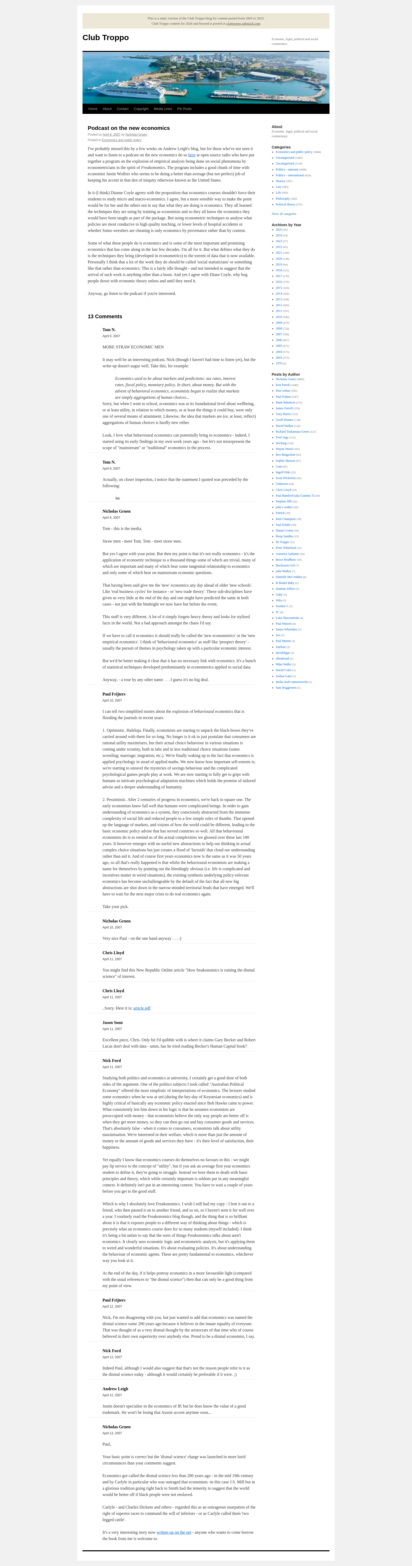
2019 (279, 264)
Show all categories (284, 214)
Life (278, 192)
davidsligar (283, 653)
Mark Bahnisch (285, 402)
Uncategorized (285, 158)
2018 (279, 270)
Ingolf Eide (283, 472)
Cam (279, 466)
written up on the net (174, 1532)
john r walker (284, 507)
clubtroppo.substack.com (243, 23)
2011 (279, 311)
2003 (279, 357)
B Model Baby (285, 583)
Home (92, 109)
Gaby (279, 594)
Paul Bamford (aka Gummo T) (295, 495)
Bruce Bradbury (286, 559)
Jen (278, 635)
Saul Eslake (283, 525)
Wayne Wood (284, 449)
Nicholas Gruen (136, 134)
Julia (279, 600)
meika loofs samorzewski (292, 682)
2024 (279, 235)
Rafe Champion (286, 519)
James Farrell (284, 408)
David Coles (284, 670)
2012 (279, 305)
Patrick (280, 513)
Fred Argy (282, 437)
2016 (279, 282)
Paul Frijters (283, 397)
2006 (279, 340)
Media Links (163, 109)
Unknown (282, 484)
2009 (279, 323)
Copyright (141, 109)
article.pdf (142, 1008)
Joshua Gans (284, 676)
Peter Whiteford (286, 548)
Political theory (285, 204)
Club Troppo (106, 37)
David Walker (284, 426)
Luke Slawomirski (287, 618)
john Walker (283, 571)
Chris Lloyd (283, 490)
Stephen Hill (284, 501)
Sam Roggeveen (286, 687)
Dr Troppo (282, 542)
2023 (279, 241)
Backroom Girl (285, 565)
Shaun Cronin (284, 530)
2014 (279, 293)
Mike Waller (284, 664)
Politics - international (290, 175)
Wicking (281, 443)
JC (277, 612)
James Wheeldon (286, 629)
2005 (279, 346)
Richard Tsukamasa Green (292, 431)
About (107, 109)
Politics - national (287, 169)
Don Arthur (283, 390)
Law (278, 187)
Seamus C (282, 606)
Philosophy (283, 198)
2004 (279, 352)
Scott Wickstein (286, 478)
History (280, 181)
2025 (279, 229)
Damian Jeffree (285, 589)
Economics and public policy (121, 140)
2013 (279, 299)
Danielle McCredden (289, 577)
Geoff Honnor (284, 420)
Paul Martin (283, 641)
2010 (279, 317)
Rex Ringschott (285, 454)
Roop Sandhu (284, 536)
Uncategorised (285, 163)
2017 (279, 276)
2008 (279, 328)
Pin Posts (184, 109)
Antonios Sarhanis (287, 554)
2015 (279, 288)
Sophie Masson (285, 461)
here (192, 155)
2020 (279, 259)
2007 (279, 334)
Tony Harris (283, 414)
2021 (279, 252)
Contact (123, 109)
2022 (279, 247)
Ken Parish (283, 385)
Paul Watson (284, 623)
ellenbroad (282, 658)
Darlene (281, 647)
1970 (279, 363)
